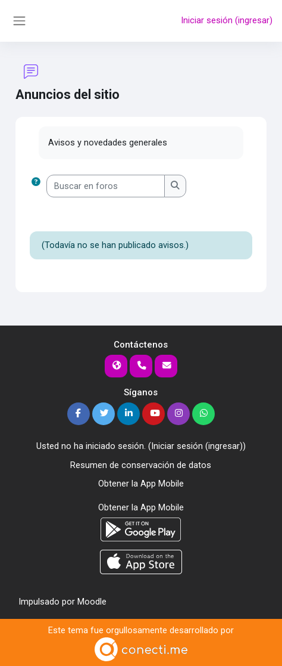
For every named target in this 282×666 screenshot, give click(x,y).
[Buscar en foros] (105, 186)
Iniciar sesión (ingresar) (226, 20)
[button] (38, 186)
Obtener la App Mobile (141, 483)
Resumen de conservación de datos (140, 465)
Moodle (91, 601)
